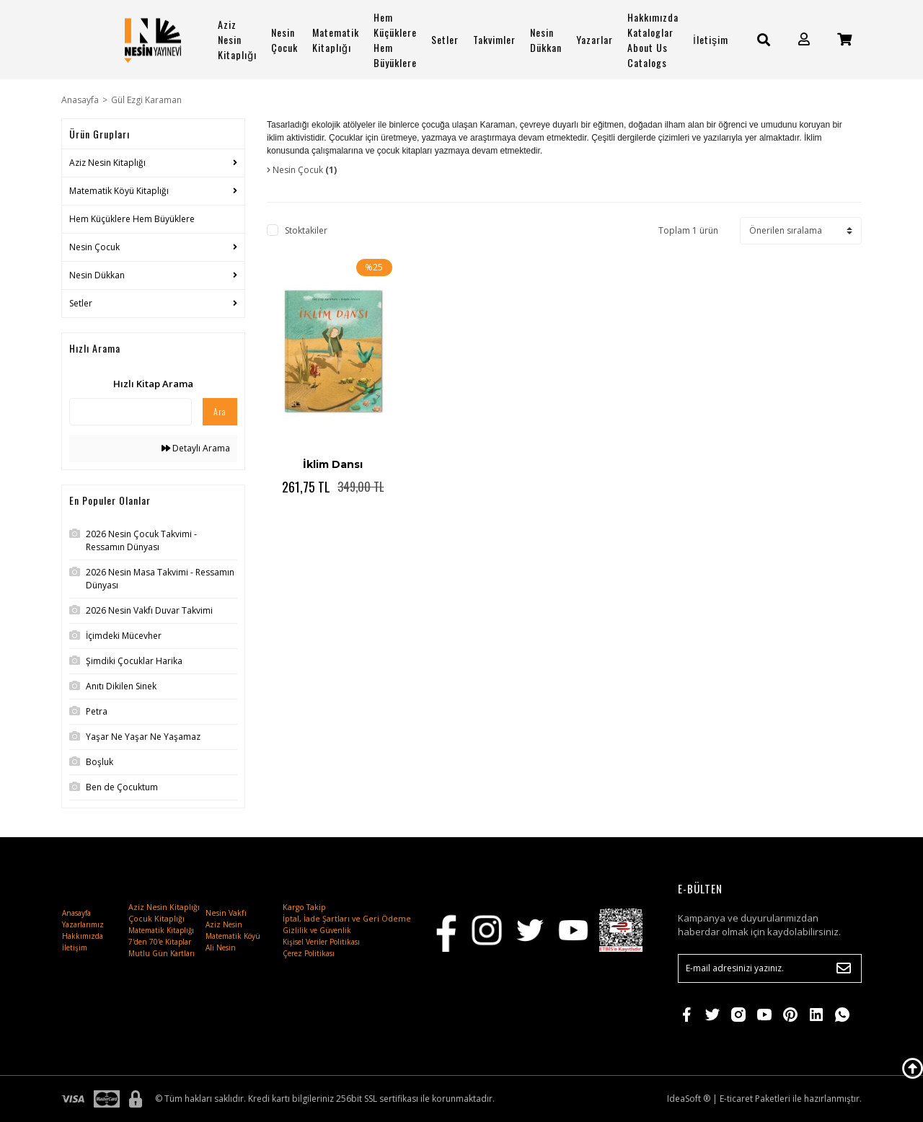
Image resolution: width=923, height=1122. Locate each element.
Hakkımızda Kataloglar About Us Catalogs (653, 39)
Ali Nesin (221, 947)
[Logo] (152, 40)
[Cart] (844, 39)
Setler (445, 39)
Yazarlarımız (83, 924)
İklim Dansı (333, 464)
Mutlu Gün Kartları (161, 953)
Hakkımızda (82, 936)
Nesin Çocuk (284, 40)
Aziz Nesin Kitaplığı (237, 39)
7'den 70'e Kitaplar (159, 942)
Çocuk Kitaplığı (156, 919)
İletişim (710, 39)
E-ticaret (736, 1098)
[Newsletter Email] (770, 968)
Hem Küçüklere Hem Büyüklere (395, 39)
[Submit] (844, 968)
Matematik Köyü (233, 936)
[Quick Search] (130, 411)
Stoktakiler (306, 230)
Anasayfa (76, 913)
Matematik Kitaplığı (335, 40)
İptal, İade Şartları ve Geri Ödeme (347, 919)
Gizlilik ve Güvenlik (317, 930)
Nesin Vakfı (226, 913)
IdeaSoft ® (688, 1098)
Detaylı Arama (196, 448)
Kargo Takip (304, 907)
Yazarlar (594, 39)
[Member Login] (804, 39)
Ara (219, 411)
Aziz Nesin (224, 924)
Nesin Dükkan (546, 40)
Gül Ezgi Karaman (146, 100)
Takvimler (494, 39)
